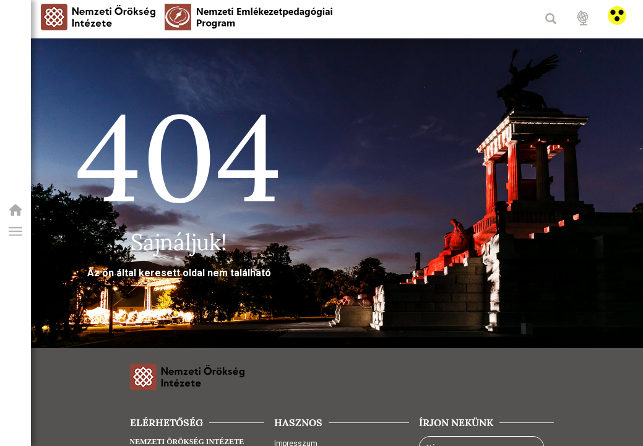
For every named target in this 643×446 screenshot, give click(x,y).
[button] (15, 231)
